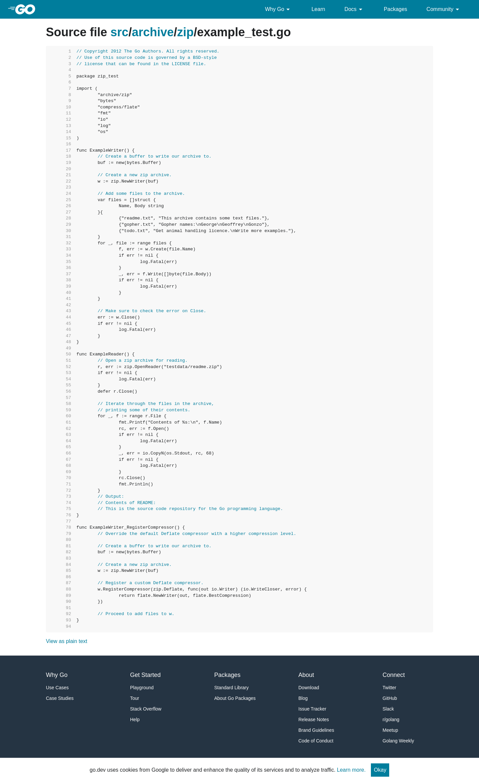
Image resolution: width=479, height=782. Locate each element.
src (119, 32)
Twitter (389, 687)
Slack (388, 709)
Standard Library (231, 687)
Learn (318, 9)
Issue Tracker (312, 709)
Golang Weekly (398, 740)
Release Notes (313, 719)
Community (443, 9)
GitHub (390, 698)
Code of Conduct (315, 740)
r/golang (391, 719)
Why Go (278, 9)
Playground (142, 687)
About (306, 675)
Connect (394, 675)
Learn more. (351, 770)
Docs (354, 9)
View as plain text (66, 641)
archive (153, 32)
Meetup (390, 730)
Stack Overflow (145, 709)
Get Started (145, 675)
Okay (380, 770)
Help (135, 719)
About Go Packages (235, 698)
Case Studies (60, 698)
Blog (303, 698)
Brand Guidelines (316, 730)
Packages (395, 9)
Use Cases (57, 687)
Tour (134, 698)
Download (308, 687)
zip (185, 32)
